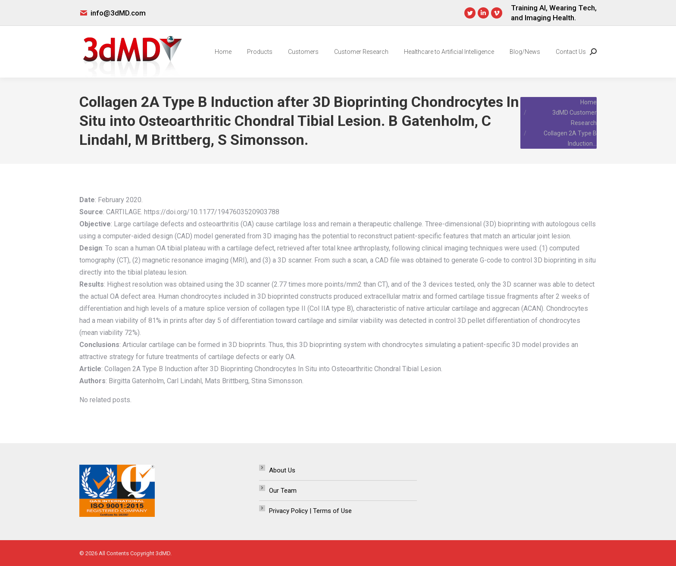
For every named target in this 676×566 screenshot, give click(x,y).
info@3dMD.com (118, 13)
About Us (282, 470)
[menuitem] (223, 52)
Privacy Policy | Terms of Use (310, 511)
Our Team (283, 490)
